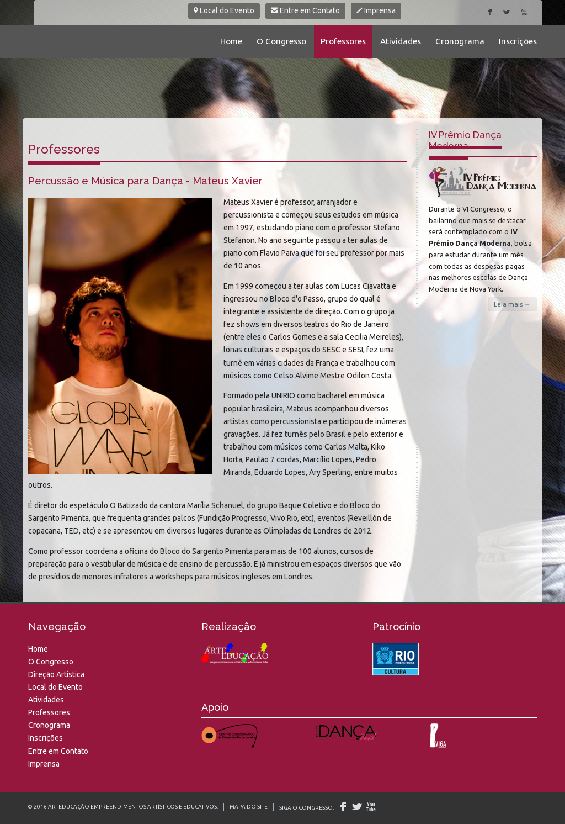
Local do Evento (224, 10)
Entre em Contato (305, 10)
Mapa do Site (249, 807)
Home (231, 41)
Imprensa (376, 10)
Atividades (400, 41)
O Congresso (281, 41)
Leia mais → (512, 304)
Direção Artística (56, 674)
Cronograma (459, 41)
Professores (343, 41)
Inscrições (518, 41)
